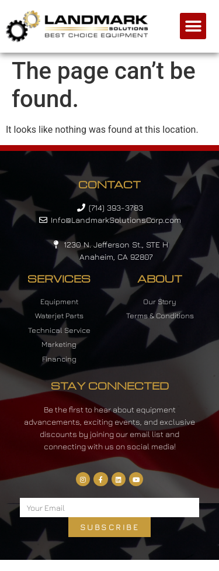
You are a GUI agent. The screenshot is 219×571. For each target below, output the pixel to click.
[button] (193, 26)
